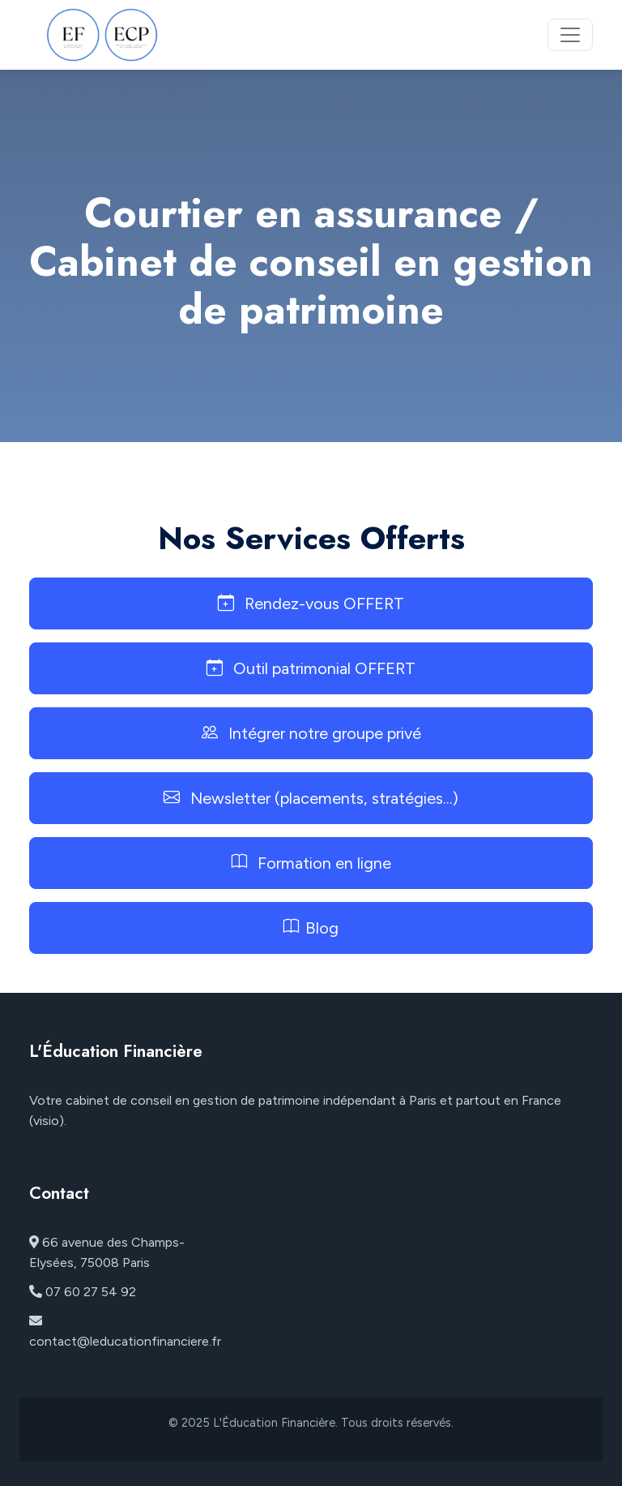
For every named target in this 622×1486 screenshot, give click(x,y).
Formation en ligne (311, 863)
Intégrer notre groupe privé (311, 733)
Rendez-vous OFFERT (311, 603)
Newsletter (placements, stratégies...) (311, 798)
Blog (311, 928)
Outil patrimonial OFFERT (311, 668)
